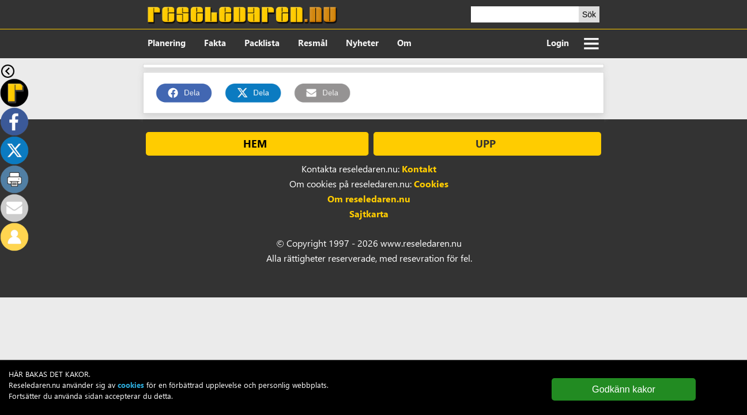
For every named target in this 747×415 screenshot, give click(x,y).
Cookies (431, 184)
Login (557, 42)
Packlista (262, 42)
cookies (131, 385)
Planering (167, 42)
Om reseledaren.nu (368, 199)
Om (404, 42)
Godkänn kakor (623, 389)
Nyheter (362, 42)
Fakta (215, 42)
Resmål (312, 42)
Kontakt (419, 169)
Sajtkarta (368, 213)
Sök (589, 14)
